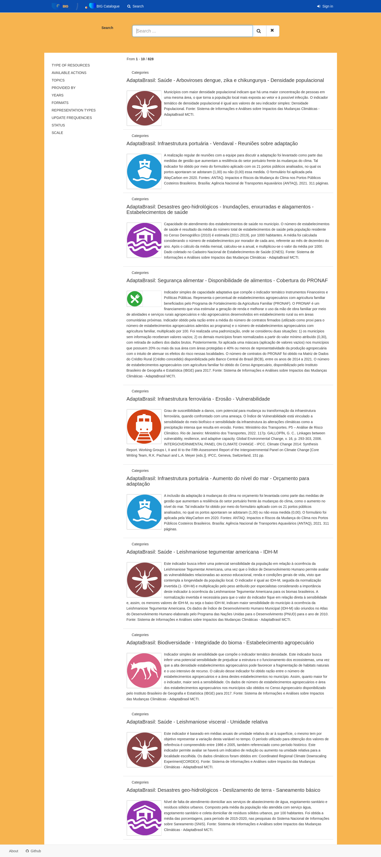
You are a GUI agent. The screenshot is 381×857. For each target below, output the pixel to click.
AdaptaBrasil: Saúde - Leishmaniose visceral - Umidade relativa (197, 722)
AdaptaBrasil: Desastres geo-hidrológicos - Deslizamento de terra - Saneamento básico (223, 790)
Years (58, 95)
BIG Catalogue (86, 6)
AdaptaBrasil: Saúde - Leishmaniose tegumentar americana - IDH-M (202, 552)
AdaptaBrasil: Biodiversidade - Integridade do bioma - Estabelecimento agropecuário (220, 642)
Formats (60, 103)
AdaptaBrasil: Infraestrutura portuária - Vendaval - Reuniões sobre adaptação (212, 143)
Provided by (64, 88)
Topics (58, 80)
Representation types (74, 110)
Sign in (325, 6)
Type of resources (71, 65)
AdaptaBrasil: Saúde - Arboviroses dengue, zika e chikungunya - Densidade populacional (225, 80)
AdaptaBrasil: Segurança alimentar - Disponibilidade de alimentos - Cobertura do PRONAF (227, 280)
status (58, 125)
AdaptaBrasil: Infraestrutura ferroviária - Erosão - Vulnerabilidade (198, 399)
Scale (57, 133)
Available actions (69, 73)
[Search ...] (192, 31)
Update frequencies (72, 118)
